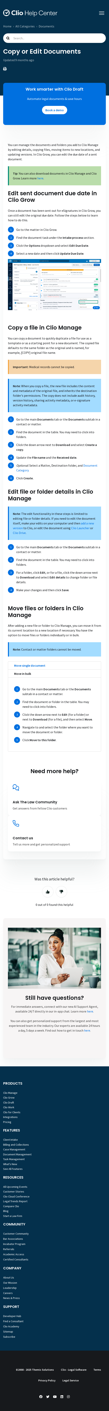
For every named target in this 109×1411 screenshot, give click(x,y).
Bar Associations (13, 1239)
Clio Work (8, 1107)
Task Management (14, 1159)
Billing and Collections (16, 1144)
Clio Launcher (80, 528)
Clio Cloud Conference (16, 1196)
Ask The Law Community (35, 802)
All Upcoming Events (15, 1187)
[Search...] (54, 38)
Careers (8, 1293)
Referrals (8, 1249)
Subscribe (9, 1336)
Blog (6, 1211)
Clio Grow (8, 1097)
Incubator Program (14, 1244)
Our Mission (10, 1282)
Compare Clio (11, 1206)
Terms (97, 1369)
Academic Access (13, 1254)
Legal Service (70, 1380)
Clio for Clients (11, 1112)
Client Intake (10, 1139)
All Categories (25, 26)
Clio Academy (11, 1326)
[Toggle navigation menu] (102, 13)
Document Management (17, 1154)
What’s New (10, 1164)
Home (7, 26)
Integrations (10, 1117)
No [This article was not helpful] (61, 891)
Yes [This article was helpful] (48, 891)
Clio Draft (8, 1102)
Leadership (10, 1288)
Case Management (14, 1149)
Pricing (7, 1122)
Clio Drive (19, 533)
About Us (8, 1277)
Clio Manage (10, 1093)
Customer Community (16, 1233)
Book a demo (54, 110)
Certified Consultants (15, 1259)
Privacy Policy (46, 1380)
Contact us (23, 838)
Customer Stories (13, 1191)
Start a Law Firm (12, 1216)
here (40, 178)
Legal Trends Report (15, 1201)
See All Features (13, 1169)
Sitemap (8, 1331)
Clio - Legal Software (73, 1369)
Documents (46, 26)
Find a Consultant (13, 1321)
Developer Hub (12, 1316)
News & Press (11, 1298)
